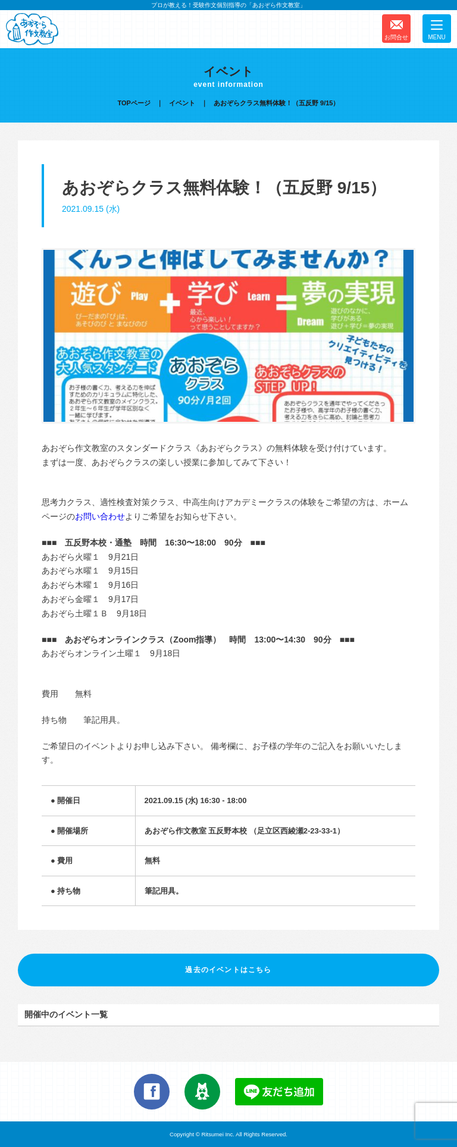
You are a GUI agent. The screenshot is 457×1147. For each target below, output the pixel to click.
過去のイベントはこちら (228, 970)
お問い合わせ (100, 516)
